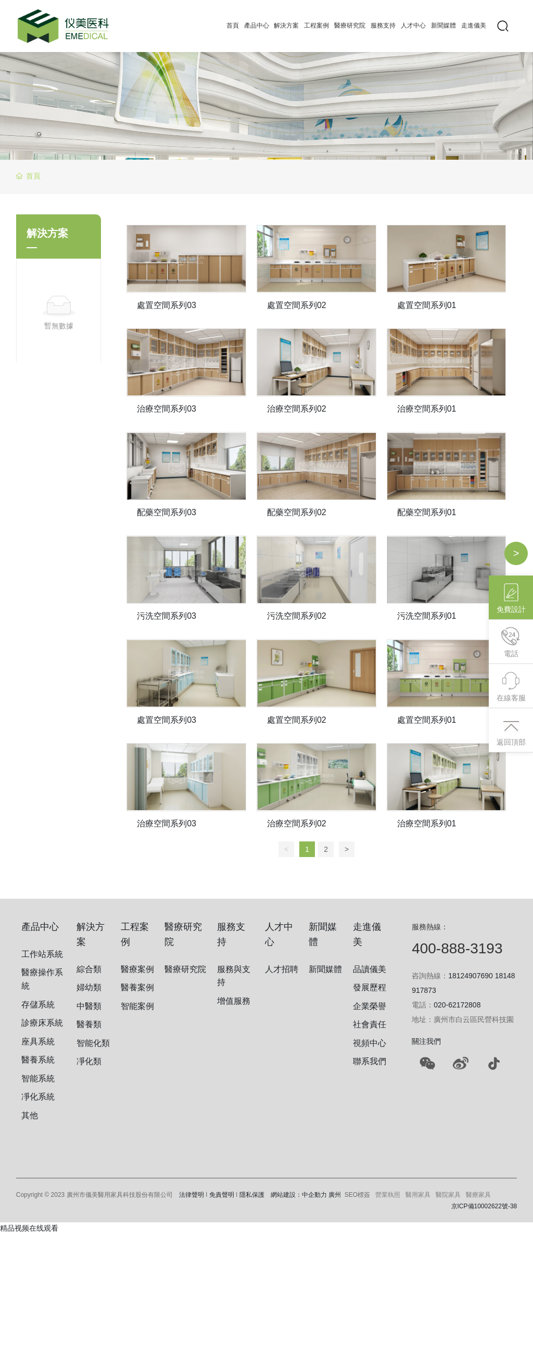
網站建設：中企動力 (299, 1194)
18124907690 (470, 976)
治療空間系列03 (166, 408)
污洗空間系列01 (426, 615)
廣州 (334, 1194)
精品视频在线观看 (29, 1228)
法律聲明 (191, 1194)
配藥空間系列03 (166, 512)
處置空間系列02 (296, 305)
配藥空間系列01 (426, 512)
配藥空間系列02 (296, 512)
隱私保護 (251, 1194)
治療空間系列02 (296, 408)
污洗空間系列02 (296, 615)
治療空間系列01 (426, 408)
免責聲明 (221, 1194)
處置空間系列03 (166, 305)
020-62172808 (457, 1005)
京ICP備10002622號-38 (484, 1206)
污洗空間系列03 (166, 615)
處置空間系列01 (426, 305)
